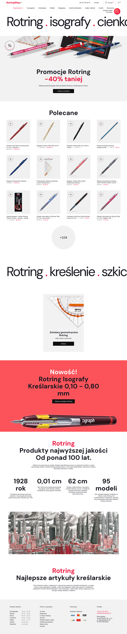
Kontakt (96, 2)
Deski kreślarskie (75, 8)
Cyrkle (101, 8)
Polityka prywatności (46, 622)
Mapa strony (44, 624)
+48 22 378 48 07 (84, 2)
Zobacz (63, 344)
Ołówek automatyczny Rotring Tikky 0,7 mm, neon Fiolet (48, 217)
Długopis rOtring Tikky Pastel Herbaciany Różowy (76, 182)
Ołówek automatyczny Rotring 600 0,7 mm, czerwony (17, 146)
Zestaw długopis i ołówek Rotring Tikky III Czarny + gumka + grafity (17, 217)
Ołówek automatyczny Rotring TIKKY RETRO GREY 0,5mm (106, 182)
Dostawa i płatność (76, 611)
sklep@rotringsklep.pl (104, 613)
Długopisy (61, 8)
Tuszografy (31, 8)
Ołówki (52, 8)
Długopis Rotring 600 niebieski (16, 181)
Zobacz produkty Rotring (63, 401)
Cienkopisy (42, 8)
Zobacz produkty (63, 91)
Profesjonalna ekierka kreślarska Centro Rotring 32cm (47, 182)
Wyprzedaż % (18, 8)
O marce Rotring (45, 616)
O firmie (42, 611)
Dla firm (42, 618)
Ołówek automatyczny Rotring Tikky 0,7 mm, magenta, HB (108, 217)
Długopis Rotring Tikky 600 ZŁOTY (48, 146)
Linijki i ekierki (90, 8)
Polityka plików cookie (47, 620)
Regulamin (43, 613)
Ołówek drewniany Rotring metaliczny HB (105, 146)
